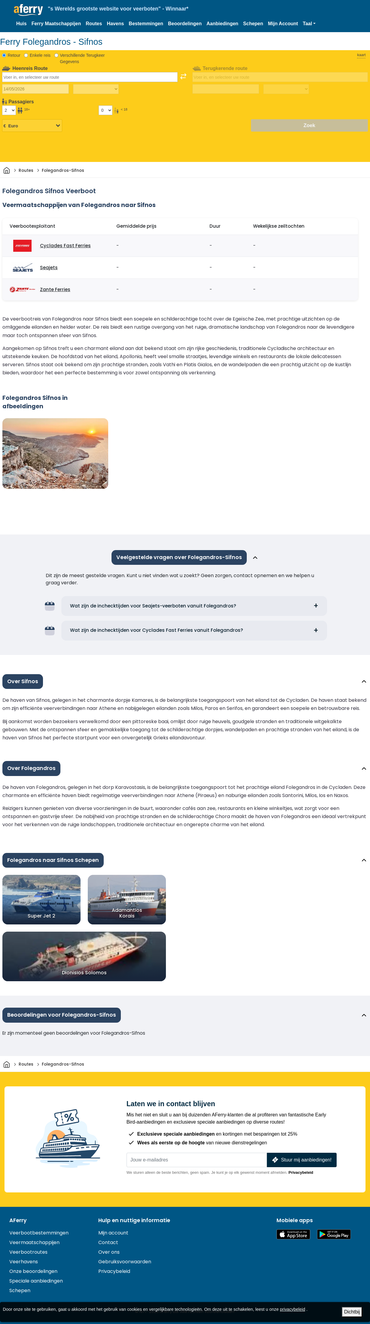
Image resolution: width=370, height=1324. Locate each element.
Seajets (49, 267)
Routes (94, 23)
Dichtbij (352, 1311)
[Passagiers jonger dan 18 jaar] (105, 110)
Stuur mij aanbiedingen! (301, 1159)
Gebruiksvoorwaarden (124, 1261)
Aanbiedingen (222, 23)
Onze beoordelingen (33, 1271)
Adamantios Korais (127, 913)
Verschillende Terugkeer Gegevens (82, 58)
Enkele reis (40, 55)
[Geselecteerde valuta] (32, 126)
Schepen (253, 23)
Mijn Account (283, 23)
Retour (14, 55)
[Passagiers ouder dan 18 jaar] (9, 110)
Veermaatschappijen (34, 1242)
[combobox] (90, 77)
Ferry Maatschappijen (56, 23)
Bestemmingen (146, 23)
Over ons (109, 1252)
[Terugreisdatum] (225, 89)
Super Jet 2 (41, 916)
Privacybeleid (301, 1172)
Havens (115, 23)
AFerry (18, 1220)
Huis (21, 23)
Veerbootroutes (28, 1252)
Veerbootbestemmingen (39, 1232)
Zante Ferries (55, 289)
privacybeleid (292, 1309)
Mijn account (113, 1232)
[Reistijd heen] (96, 89)
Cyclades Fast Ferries (65, 245)
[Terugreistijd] (286, 89)
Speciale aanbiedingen (36, 1280)
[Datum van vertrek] (35, 89)
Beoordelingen (185, 23)
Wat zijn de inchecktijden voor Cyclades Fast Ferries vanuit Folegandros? (156, 630)
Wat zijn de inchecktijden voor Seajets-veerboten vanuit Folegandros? (153, 606)
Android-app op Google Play (334, 1234)
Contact (108, 1242)
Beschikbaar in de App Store (293, 1234)
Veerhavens (23, 1261)
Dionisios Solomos (84, 972)
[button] (309, 24)
